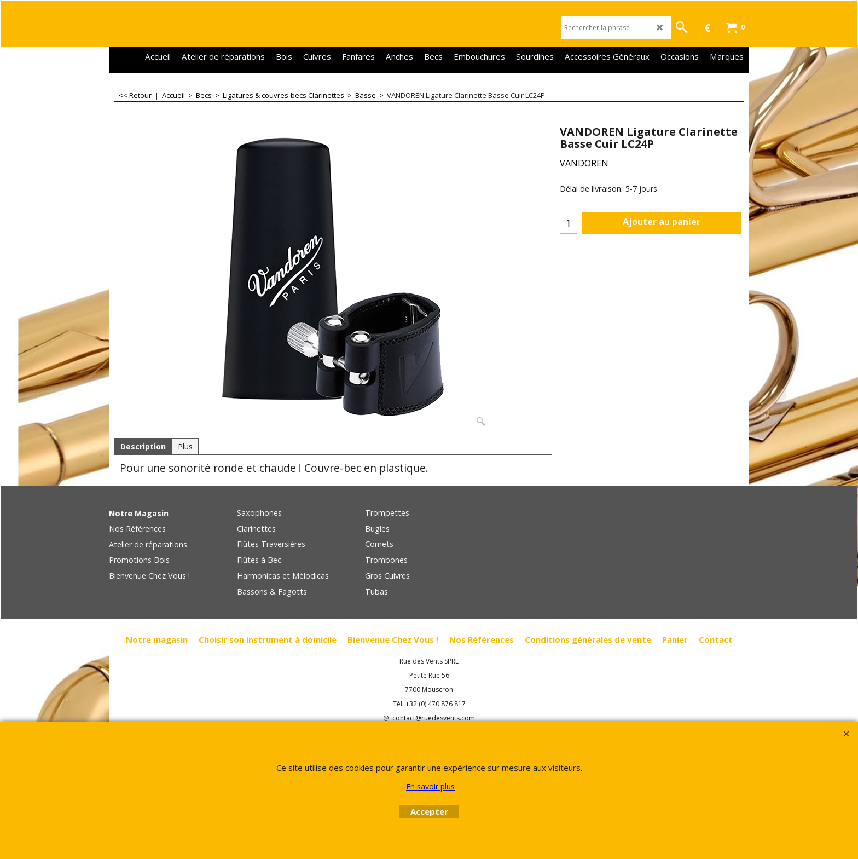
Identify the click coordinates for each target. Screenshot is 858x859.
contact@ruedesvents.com (433, 718)
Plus (185, 446)
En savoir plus (430, 786)
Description (143, 446)
